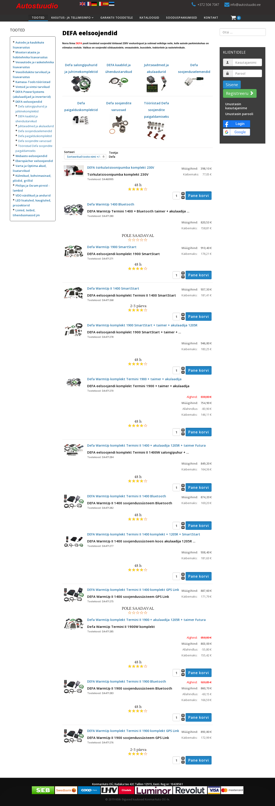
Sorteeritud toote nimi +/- (84, 157)
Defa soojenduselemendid (35, 131)
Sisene (232, 84)
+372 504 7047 (208, 4)
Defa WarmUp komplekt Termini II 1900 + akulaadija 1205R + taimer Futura (146, 620)
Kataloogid (149, 18)
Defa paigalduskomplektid (35, 136)
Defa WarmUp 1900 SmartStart (111, 247)
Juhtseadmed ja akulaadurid (36, 126)
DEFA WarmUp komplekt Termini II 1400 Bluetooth (126, 496)
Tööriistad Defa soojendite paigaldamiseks (156, 116)
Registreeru (239, 93)
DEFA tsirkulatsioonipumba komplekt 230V (120, 167)
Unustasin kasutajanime (236, 106)
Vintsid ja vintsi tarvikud (32, 87)
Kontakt (211, 18)
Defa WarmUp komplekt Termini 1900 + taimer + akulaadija (134, 379)
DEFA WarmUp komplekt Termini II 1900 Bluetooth (126, 681)
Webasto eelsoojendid (31, 156)
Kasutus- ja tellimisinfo (71, 18)
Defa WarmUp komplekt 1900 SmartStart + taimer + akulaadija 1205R (142, 325)
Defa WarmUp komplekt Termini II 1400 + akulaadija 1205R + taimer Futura (146, 445)
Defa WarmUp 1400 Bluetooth (110, 204)
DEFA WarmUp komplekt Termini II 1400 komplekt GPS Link (133, 590)
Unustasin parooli (239, 114)
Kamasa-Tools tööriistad (32, 82)
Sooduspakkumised (181, 18)
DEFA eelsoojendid (28, 102)
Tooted (38, 18)
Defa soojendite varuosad (34, 141)
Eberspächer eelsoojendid (34, 161)
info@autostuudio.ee (245, 4)
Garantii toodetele (116, 18)
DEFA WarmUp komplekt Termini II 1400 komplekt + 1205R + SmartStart (143, 534)
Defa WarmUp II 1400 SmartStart (113, 288)
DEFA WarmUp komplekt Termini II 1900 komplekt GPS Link (133, 731)
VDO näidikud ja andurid (33, 195)
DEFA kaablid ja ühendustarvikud (118, 73)
